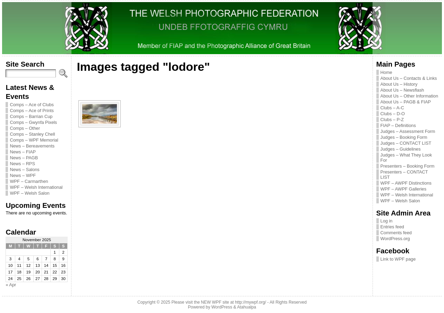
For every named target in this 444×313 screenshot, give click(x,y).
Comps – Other (25, 128)
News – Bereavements (32, 146)
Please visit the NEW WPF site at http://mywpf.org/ (218, 302)
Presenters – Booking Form (408, 166)
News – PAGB (24, 157)
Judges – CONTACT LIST (406, 143)
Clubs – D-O (393, 113)
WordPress (221, 307)
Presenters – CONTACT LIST (404, 174)
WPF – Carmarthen (29, 181)
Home (386, 72)
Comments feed (396, 232)
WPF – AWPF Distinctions (406, 183)
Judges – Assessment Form (408, 131)
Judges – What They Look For (406, 157)
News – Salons (24, 169)
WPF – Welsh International (36, 187)
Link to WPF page (398, 259)
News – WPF (23, 175)
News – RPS (22, 163)
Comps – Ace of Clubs (32, 104)
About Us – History (399, 84)
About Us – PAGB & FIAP (406, 101)
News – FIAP (23, 151)
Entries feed (392, 226)
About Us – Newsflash (402, 90)
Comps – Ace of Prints (32, 110)
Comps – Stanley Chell (32, 134)
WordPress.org (395, 238)
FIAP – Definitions (398, 125)
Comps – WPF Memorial (34, 140)
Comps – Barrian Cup (31, 116)
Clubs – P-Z (392, 119)
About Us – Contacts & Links (409, 78)
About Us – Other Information (409, 96)
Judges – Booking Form (404, 137)
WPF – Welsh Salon (29, 193)
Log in (387, 220)
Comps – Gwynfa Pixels (33, 122)
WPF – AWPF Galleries (404, 189)
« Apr (11, 284)
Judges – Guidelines (401, 149)
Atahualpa (246, 307)
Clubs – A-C (392, 107)
